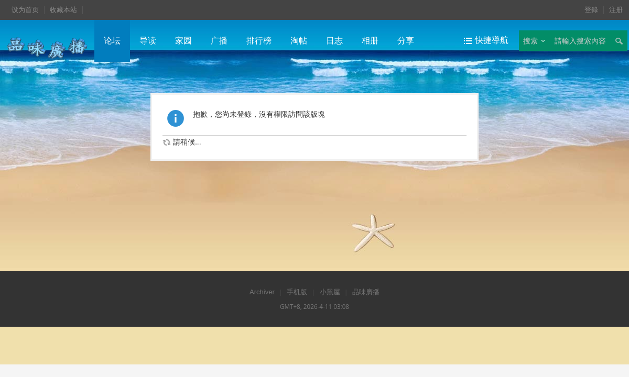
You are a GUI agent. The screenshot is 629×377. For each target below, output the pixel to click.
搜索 (530, 41)
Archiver (262, 292)
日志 (334, 40)
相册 (370, 40)
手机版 (297, 292)
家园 (183, 40)
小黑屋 (330, 292)
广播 (219, 40)
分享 (405, 40)
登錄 (591, 10)
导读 (147, 40)
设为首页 (25, 10)
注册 (616, 10)
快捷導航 (491, 40)
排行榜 (259, 40)
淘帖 (298, 40)
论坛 (112, 40)
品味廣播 (365, 292)
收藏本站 (63, 10)
